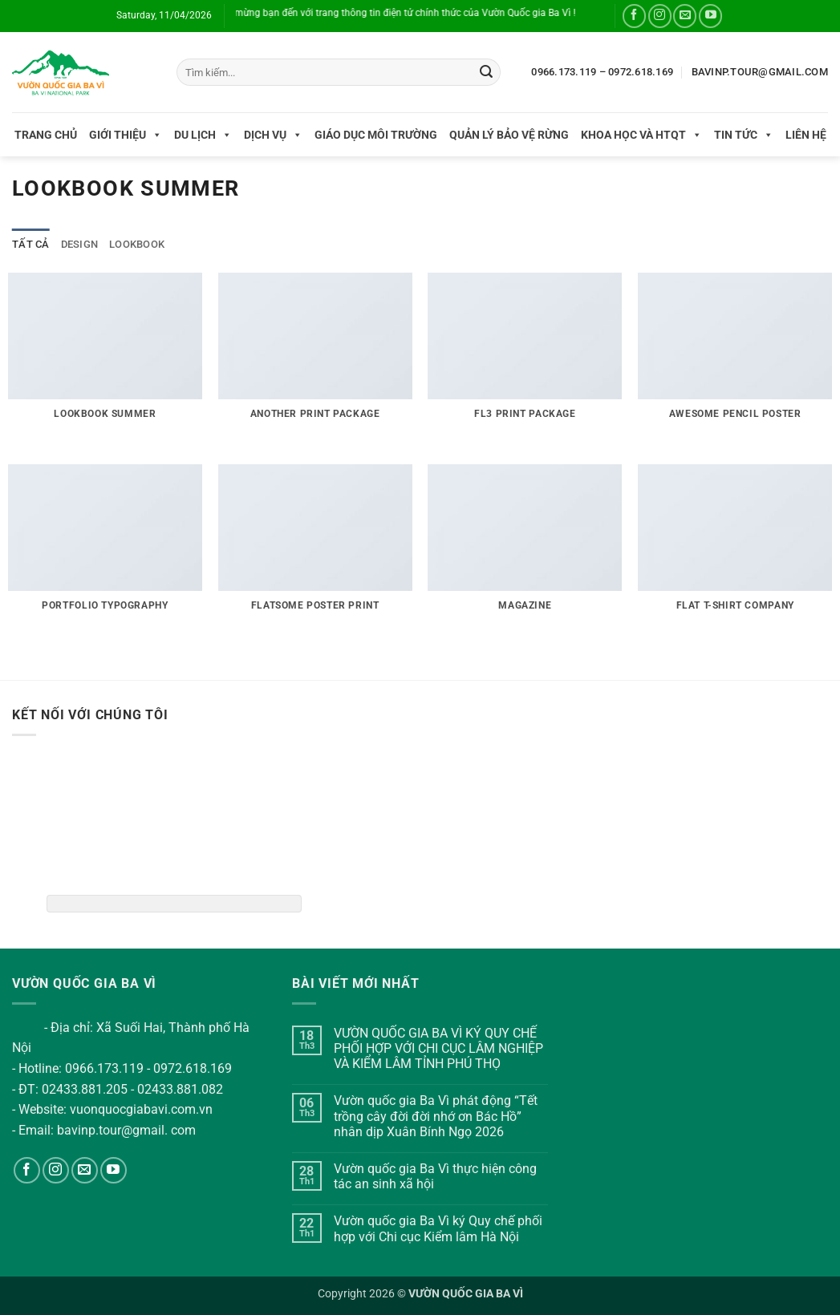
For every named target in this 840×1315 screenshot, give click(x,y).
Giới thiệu (125, 135)
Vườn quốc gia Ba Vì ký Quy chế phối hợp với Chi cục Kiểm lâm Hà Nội (438, 1228)
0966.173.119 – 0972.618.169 (602, 72)
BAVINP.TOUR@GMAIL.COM (760, 72)
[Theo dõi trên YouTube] (710, 15)
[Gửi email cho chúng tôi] (684, 15)
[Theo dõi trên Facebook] (634, 15)
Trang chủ (45, 134)
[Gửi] (486, 72)
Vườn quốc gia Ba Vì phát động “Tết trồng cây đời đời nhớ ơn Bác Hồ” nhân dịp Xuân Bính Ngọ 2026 (436, 1116)
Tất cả (31, 244)
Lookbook (136, 244)
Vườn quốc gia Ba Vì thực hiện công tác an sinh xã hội (435, 1176)
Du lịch (203, 135)
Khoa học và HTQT (641, 135)
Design (80, 244)
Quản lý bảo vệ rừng (509, 134)
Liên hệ (805, 134)
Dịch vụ (273, 135)
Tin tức (743, 135)
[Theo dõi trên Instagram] (660, 15)
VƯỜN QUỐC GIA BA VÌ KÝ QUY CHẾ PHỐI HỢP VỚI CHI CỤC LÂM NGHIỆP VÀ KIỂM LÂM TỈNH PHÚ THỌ (438, 1048)
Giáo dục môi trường (375, 134)
